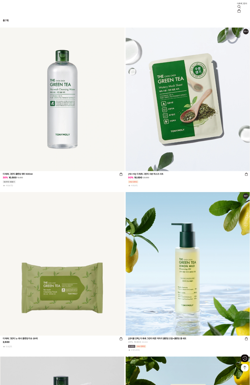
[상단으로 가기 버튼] (245, 367)
